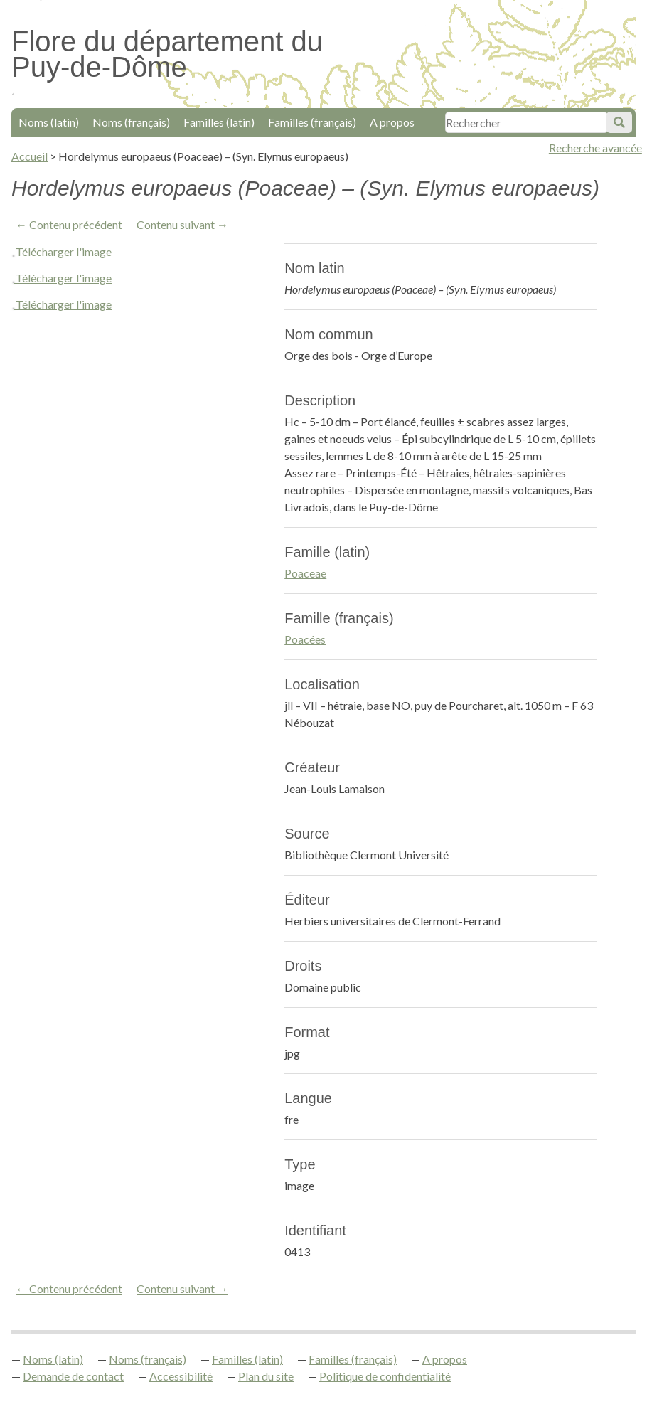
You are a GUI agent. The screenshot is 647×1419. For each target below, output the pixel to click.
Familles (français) (312, 122)
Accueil (29, 156)
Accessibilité (181, 1376)
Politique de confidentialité (385, 1376)
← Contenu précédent (69, 224)
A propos (392, 122)
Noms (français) (131, 122)
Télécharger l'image (64, 251)
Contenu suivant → (182, 224)
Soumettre (619, 122)
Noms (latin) (48, 122)
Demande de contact (73, 1376)
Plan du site (266, 1376)
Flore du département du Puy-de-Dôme (167, 54)
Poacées (305, 639)
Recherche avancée (595, 147)
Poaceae (305, 573)
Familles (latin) (219, 122)
